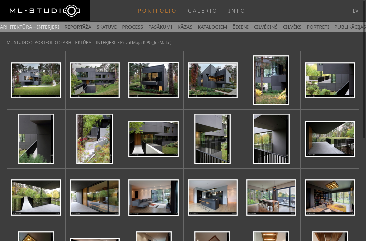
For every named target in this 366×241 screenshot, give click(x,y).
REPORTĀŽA (78, 27)
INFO (237, 10)
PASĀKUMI (160, 27)
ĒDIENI (241, 27)
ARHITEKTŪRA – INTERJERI (29, 27)
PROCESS (132, 27)
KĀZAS (185, 27)
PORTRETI (318, 27)
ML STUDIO (18, 42)
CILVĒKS (292, 27)
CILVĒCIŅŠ (266, 27)
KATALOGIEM (212, 27)
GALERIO (203, 10)
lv (356, 10)
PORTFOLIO (157, 10)
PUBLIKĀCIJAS (350, 27)
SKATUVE (107, 27)
